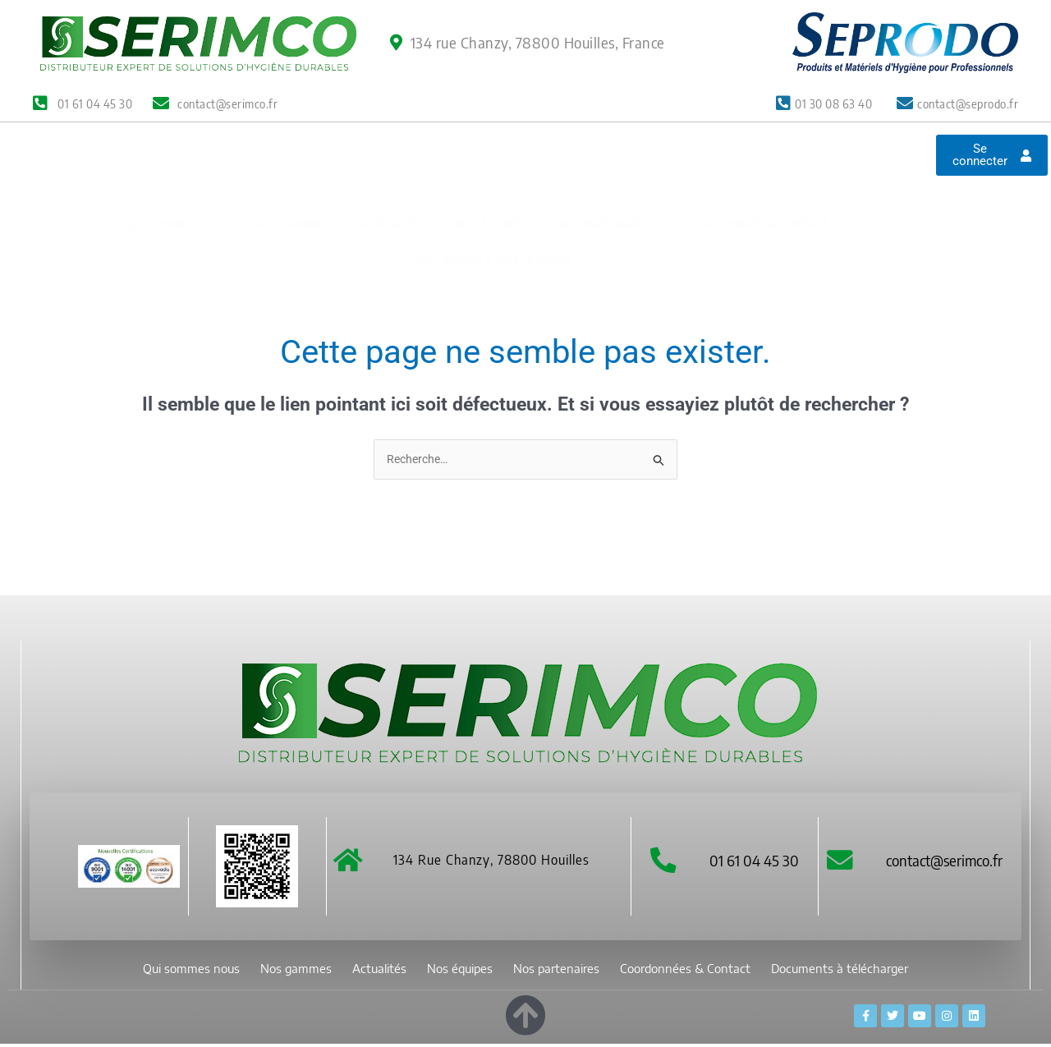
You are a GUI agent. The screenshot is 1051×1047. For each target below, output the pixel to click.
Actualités (392, 177)
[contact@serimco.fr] (841, 862)
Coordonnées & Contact (757, 177)
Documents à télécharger (493, 215)
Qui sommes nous (175, 177)
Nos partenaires (605, 177)
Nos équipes (491, 177)
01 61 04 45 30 (755, 861)
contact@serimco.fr (946, 861)
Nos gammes (292, 177)
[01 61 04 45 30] (663, 862)
